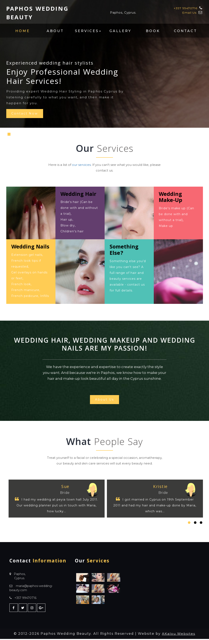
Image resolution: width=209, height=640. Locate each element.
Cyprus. (19, 579)
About (55, 31)
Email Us (189, 12)
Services (88, 31)
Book (153, 31)
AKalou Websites (179, 635)
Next (196, 136)
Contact (185, 31)
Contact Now (26, 114)
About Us (105, 400)
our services (81, 165)
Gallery (120, 31)
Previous (96, 136)
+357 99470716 (185, 8)
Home (22, 31)
